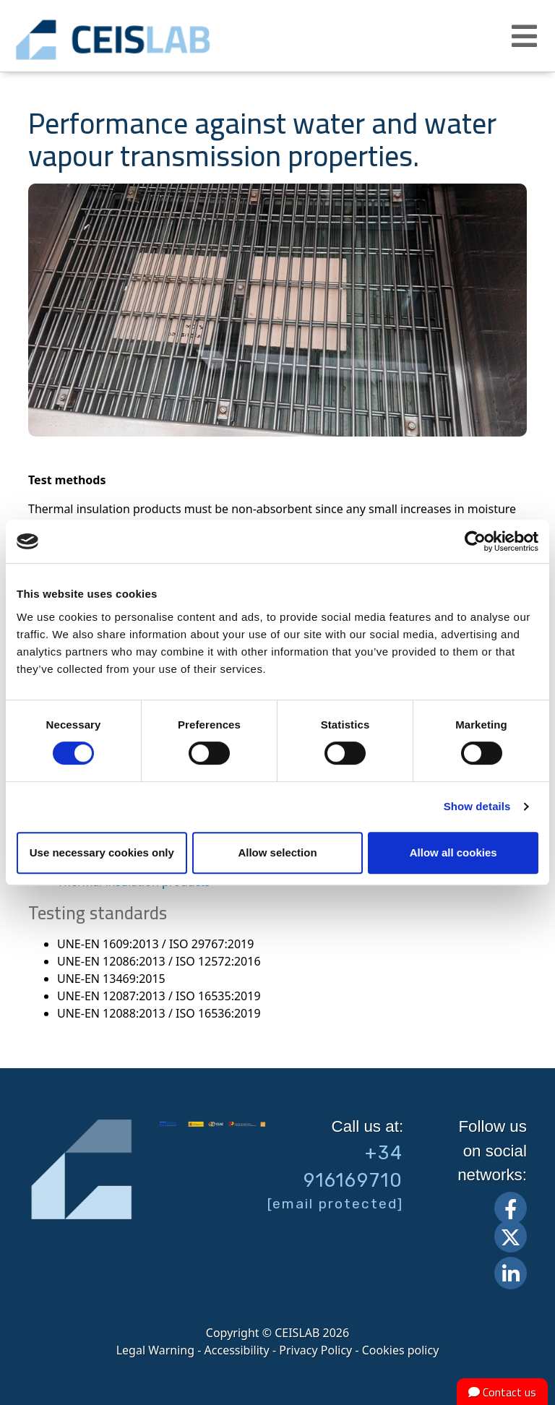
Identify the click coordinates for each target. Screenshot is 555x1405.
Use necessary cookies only (102, 852)
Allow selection (277, 852)
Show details (477, 806)
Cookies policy (400, 1350)
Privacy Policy (315, 1350)
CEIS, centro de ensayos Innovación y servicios (159, 39)
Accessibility (237, 1350)
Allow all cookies (453, 852)
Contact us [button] (502, 1392)
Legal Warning (155, 1350)
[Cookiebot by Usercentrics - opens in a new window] (475, 541)
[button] (526, 36)
